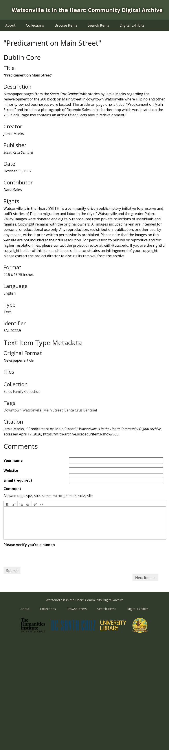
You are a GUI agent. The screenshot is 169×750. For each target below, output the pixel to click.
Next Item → (145, 577)
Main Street (53, 410)
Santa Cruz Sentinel (80, 410)
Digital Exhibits (132, 25)
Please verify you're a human (29, 544)
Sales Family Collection (22, 391)
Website (11, 470)
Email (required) (18, 480)
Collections (35, 25)
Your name (13, 460)
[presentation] (7, 504)
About (10, 25)
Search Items (98, 25)
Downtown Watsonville (23, 410)
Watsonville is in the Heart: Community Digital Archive (87, 10)
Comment (12, 488)
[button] (7, 504)
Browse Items (66, 25)
